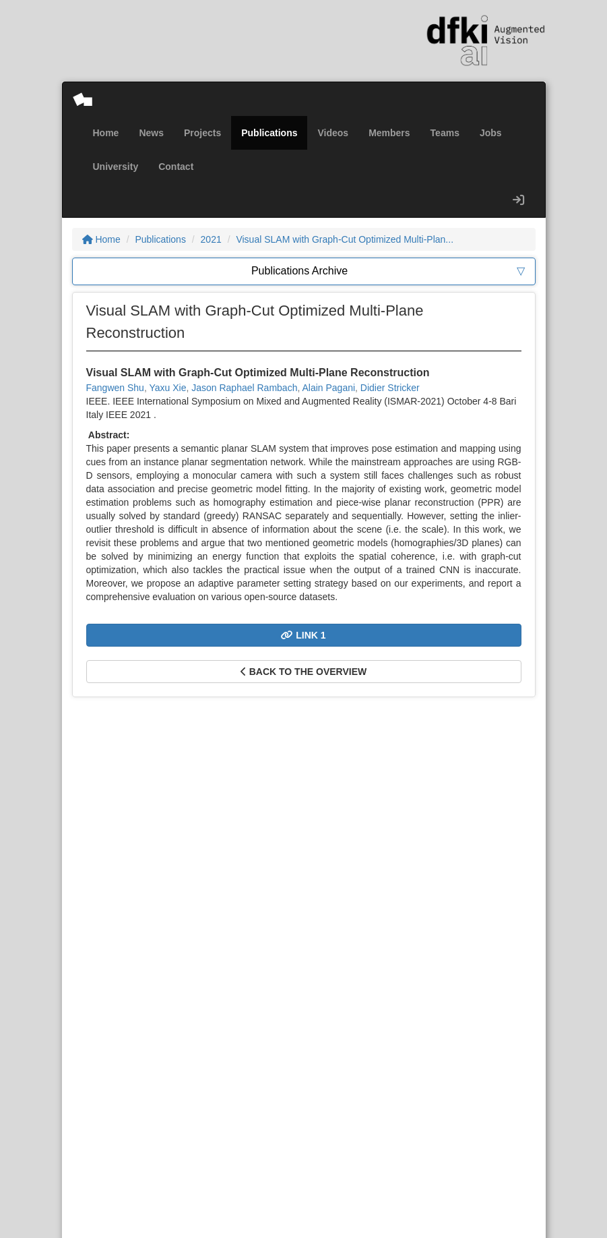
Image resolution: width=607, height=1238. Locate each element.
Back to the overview (303, 671)
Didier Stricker (390, 387)
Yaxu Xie (167, 387)
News (151, 132)
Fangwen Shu (115, 387)
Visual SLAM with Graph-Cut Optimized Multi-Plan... (344, 239)
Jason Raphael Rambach (244, 387)
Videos (332, 132)
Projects (202, 132)
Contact (175, 166)
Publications (269, 132)
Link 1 (303, 635)
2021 (211, 239)
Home (106, 132)
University (116, 166)
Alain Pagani (328, 387)
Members (389, 132)
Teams (444, 132)
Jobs (491, 132)
